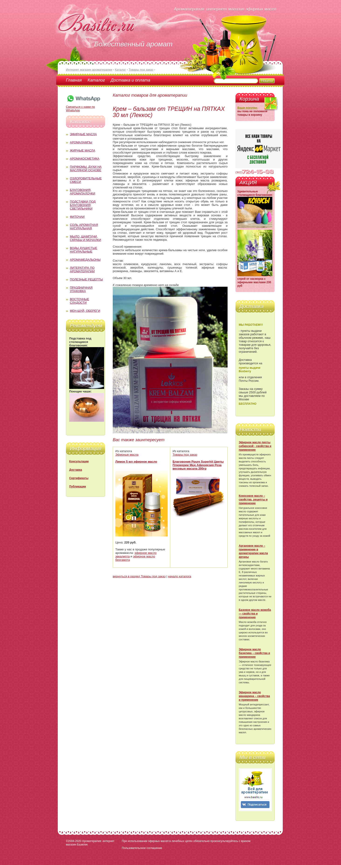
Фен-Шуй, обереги (85, 310)
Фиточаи (77, 216)
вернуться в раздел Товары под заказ (139, 576)
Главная (74, 80)
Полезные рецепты (86, 279)
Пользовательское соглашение (142, 848)
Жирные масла (82, 150)
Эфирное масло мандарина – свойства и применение (254, 696)
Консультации (79, 461)
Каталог (96, 80)
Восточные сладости (79, 300)
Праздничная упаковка (81, 289)
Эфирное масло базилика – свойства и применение (254, 653)
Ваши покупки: (247, 107)
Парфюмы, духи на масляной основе (86, 168)
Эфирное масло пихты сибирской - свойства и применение (255, 446)
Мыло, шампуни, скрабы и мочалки (85, 238)
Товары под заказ (185, 454)
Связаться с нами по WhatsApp (83, 107)
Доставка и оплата (130, 80)
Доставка (75, 469)
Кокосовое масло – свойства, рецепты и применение (253, 499)
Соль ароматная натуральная (84, 226)
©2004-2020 (73, 841)
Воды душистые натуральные (83, 249)
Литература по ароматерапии (82, 269)
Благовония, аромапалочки (82, 191)
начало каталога (179, 576)
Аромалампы (81, 142)
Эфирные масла (83, 134)
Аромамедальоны (85, 259)
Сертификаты (78, 478)
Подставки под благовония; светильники (82, 205)
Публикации (77, 486)
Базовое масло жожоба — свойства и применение (255, 613)
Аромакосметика (84, 158)
